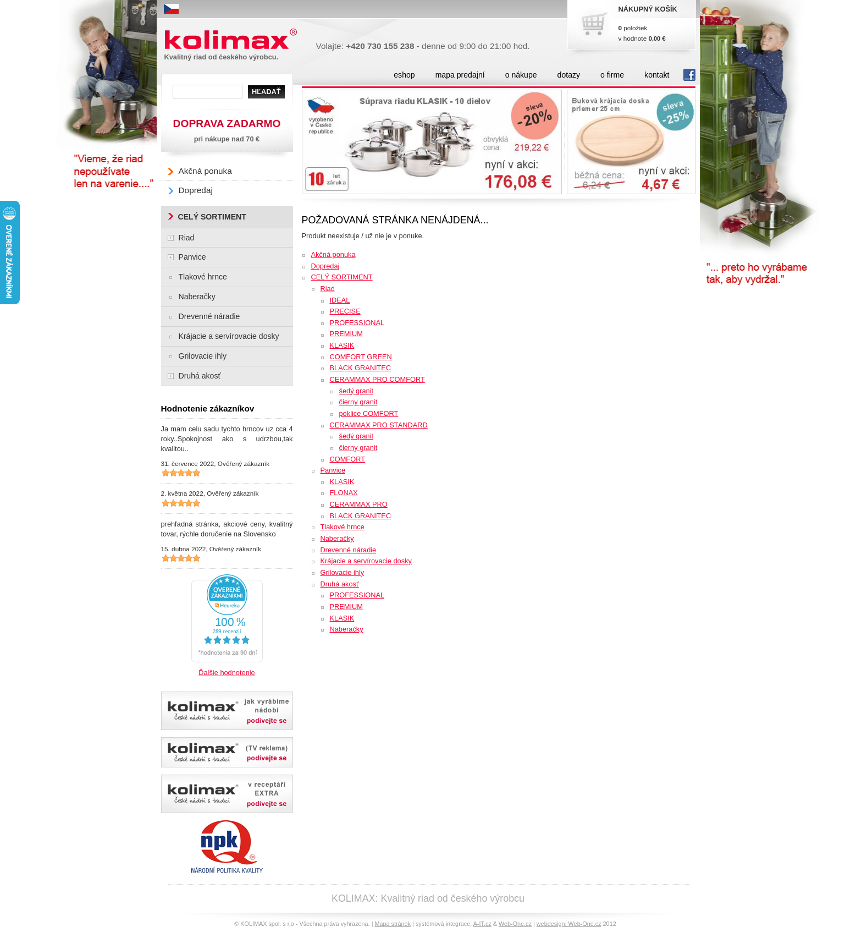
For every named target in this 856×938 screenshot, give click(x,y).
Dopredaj (325, 266)
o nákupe (521, 74)
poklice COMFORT (369, 413)
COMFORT (347, 459)
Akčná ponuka (333, 254)
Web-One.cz (515, 923)
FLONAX (344, 493)
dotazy (568, 74)
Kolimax (233, 39)
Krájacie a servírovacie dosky (366, 561)
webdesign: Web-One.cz (569, 923)
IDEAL (340, 300)
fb (689, 75)
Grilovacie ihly (343, 572)
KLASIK (342, 345)
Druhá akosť (340, 584)
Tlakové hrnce (343, 527)
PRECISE (345, 311)
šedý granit (356, 391)
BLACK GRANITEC (360, 368)
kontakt (656, 74)
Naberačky (337, 538)
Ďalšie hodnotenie (226, 672)
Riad (328, 288)
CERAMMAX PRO (359, 504)
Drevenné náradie (349, 550)
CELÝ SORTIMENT (342, 277)
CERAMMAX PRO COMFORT (377, 379)
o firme (612, 74)
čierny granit (358, 402)
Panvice (333, 470)
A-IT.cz (482, 923)
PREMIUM (346, 334)
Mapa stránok (392, 923)
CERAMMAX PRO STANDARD (379, 425)
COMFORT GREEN (361, 357)
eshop (404, 74)
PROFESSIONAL (357, 323)
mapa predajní (460, 74)
